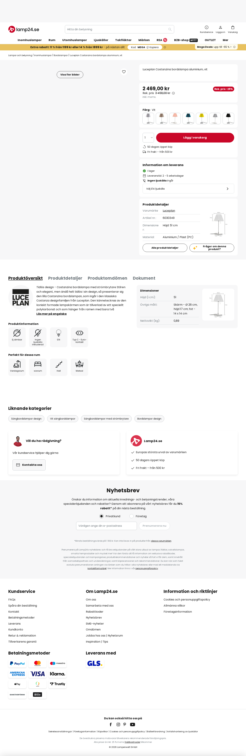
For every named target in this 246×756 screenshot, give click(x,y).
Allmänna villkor (174, 606)
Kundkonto (15, 630)
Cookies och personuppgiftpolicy (127, 731)
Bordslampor (61, 37)
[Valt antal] (148, 119)
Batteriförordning (156, 731)
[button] (123, 53)
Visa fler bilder (70, 56)
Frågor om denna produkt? (214, 229)
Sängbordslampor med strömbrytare (106, 400)
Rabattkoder (94, 612)
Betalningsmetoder (21, 618)
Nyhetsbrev (94, 618)
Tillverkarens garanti (22, 642)
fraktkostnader (132, 742)
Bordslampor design (149, 400)
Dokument (144, 260)
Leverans (14, 624)
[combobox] (119, 11)
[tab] (25, 260)
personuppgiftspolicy (146, 568)
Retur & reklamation (22, 636)
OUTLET (210, 22)
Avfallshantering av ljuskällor (182, 731)
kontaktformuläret (97, 568)
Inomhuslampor (43, 37)
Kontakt (13, 612)
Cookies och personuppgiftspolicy (187, 600)
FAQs (11, 600)
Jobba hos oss (95, 636)
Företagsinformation (178, 612)
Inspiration (93, 642)
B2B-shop (186, 22)
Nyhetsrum (115, 636)
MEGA (145, 29)
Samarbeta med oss (100, 606)
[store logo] (23, 11)
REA (162, 22)
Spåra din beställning (22, 606)
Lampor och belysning (20, 37)
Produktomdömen (107, 260)
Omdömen (93, 630)
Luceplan (169, 192)
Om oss (91, 600)
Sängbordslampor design (26, 400)
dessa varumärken (161, 540)
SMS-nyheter (95, 624)
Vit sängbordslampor (62, 400)
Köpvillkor (103, 731)
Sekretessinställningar (60, 731)
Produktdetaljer (65, 260)
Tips (105, 642)
